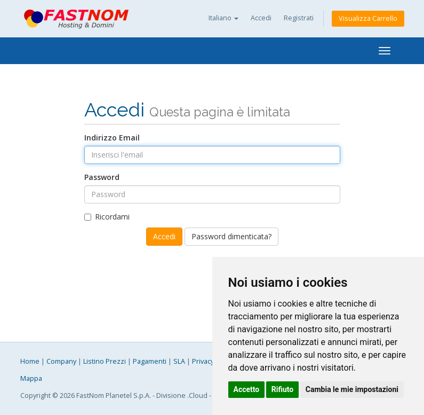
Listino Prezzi (104, 361)
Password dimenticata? (231, 236)
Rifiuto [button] (282, 389)
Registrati (299, 17)
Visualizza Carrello (368, 18)
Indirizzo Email (112, 137)
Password (101, 177)
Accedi (261, 17)
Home (29, 361)
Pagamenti (149, 361)
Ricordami (107, 217)
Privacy (203, 361)
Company (61, 361)
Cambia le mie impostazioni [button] (352, 389)
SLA (179, 361)
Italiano (223, 17)
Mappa (31, 378)
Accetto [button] (247, 389)
